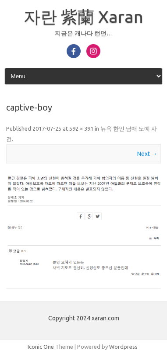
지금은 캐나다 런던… (84, 33)
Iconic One (41, 347)
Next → (147, 153)
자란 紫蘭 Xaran (83, 16)
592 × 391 (81, 128)
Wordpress (123, 347)
